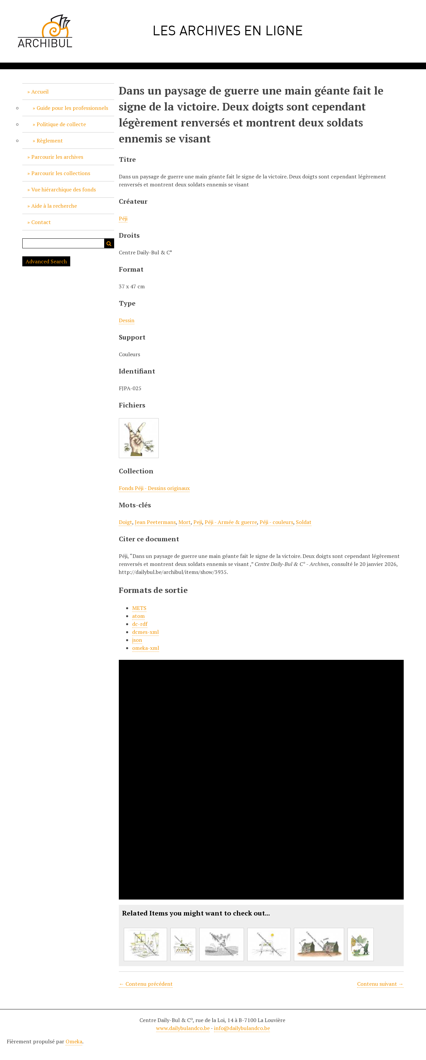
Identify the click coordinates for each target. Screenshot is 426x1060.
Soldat (304, 522)
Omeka (74, 1041)
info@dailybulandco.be (242, 1028)
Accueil (40, 91)
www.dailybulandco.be (183, 1028)
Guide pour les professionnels (72, 108)
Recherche (109, 243)
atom (138, 616)
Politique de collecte (61, 124)
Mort (184, 522)
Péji (123, 218)
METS (139, 608)
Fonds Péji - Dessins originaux (154, 488)
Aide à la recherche (54, 205)
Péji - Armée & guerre (231, 522)
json (137, 640)
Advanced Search (46, 261)
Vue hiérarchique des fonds (63, 189)
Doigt (125, 522)
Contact (41, 222)
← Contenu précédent (146, 983)
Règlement (50, 140)
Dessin (126, 320)
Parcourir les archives (57, 156)
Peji (197, 522)
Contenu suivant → (380, 983)
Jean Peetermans (155, 522)
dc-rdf (139, 624)
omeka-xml (145, 648)
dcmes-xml (145, 632)
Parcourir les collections (60, 173)
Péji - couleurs (276, 522)
